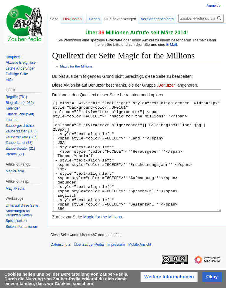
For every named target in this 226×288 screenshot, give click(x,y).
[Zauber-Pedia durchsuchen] (201, 18)
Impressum (116, 267)
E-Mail (171, 44)
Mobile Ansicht (139, 267)
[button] (169, 277)
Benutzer (166, 85)
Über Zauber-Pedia (89, 267)
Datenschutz (60, 267)
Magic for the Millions (76, 66)
